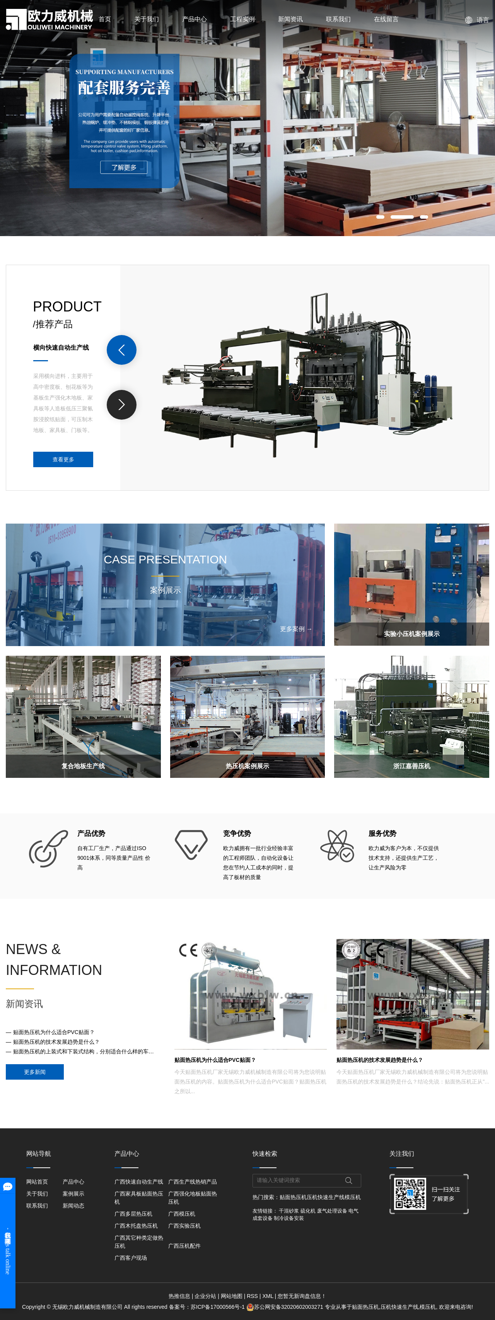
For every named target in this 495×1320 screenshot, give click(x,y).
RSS (252, 1296)
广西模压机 (181, 1214)
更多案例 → (296, 629)
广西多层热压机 (133, 1214)
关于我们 (146, 19)
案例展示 (73, 1194)
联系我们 (338, 19)
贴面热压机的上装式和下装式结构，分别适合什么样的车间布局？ (85, 1051)
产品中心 (194, 19)
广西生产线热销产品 (192, 1182)
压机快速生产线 (326, 1197)
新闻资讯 (290, 19)
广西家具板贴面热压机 (138, 1198)
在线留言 (386, 19)
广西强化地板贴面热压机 (192, 1198)
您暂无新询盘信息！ (302, 1296)
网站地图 (231, 1296)
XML (267, 1296)
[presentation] (122, 350)
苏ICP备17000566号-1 (218, 1307)
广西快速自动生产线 (138, 1182)
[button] (380, 217)
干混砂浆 (289, 1211)
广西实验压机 (184, 1226)
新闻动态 (73, 1206)
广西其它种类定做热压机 (138, 1242)
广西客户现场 (130, 1258)
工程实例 (242, 19)
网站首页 (37, 1182)
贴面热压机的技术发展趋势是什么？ (56, 1042)
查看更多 (63, 459)
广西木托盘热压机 (136, 1226)
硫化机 (308, 1211)
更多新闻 (35, 1072)
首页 (105, 19)
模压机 (353, 1197)
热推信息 (179, 1296)
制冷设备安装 (289, 1218)
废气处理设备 (332, 1211)
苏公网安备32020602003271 (285, 1307)
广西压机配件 (184, 1246)
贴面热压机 (293, 1197)
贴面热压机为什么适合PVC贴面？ (54, 1032)
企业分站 (205, 1296)
